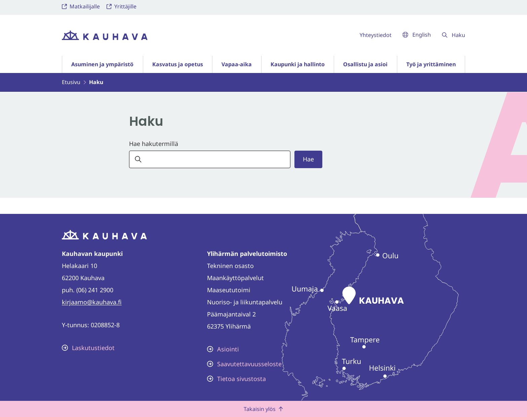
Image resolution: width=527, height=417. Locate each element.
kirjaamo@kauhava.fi (92, 302)
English (416, 34)
